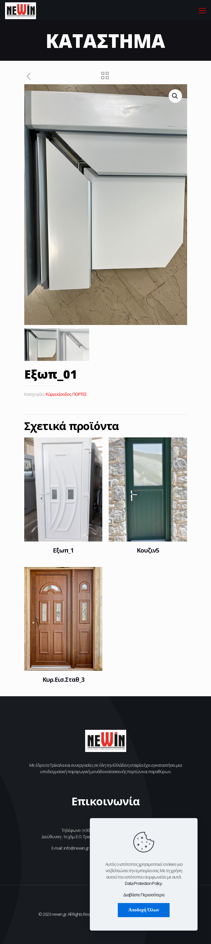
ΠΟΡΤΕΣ (79, 394)
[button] (175, 96)
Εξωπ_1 (63, 550)
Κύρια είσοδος (58, 394)
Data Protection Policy (143, 883)
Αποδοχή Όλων (143, 909)
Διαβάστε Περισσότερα (143, 895)
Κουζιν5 (148, 550)
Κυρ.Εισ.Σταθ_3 (63, 679)
